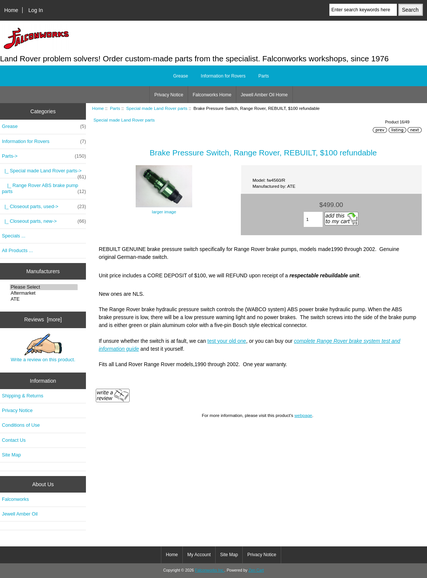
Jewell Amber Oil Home (264, 94)
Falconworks (15, 499)
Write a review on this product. (43, 348)
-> (44, 156)
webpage (303, 415)
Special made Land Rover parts (156, 108)
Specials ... (13, 236)
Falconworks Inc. (209, 570)
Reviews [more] (43, 319)
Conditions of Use (21, 425)
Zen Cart (256, 570)
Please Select (43, 287)
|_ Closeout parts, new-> (44, 221)
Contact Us (14, 440)
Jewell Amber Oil (20, 514)
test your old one (226, 341)
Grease (180, 76)
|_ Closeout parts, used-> (44, 207)
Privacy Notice (168, 94)
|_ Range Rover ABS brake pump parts (44, 189)
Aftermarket (43, 293)
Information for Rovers (223, 76)
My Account (199, 554)
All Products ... (17, 250)
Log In (35, 10)
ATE (43, 299)
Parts (115, 108)
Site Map (11, 455)
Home (11, 10)
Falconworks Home (212, 94)
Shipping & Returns (22, 396)
